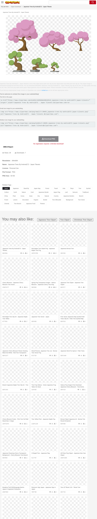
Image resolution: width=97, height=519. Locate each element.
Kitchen (60, 510)
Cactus (24, 498)
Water (76, 498)
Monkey (77, 501)
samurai (75, 192)
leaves (15, 200)
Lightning (55, 498)
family (21, 504)
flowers (42, 203)
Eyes (46, 504)
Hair (60, 504)
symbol (88, 188)
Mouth (74, 504)
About (60, 515)
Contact (78, 515)
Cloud (84, 498)
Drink (23, 510)
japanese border (44, 192)
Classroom (25, 507)
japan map (37, 188)
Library (65, 507)
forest (47, 188)
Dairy (14, 510)
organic (36, 200)
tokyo (72, 188)
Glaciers (46, 498)
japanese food (30, 203)
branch (81, 196)
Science (70, 507)
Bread (78, 510)
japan (6, 188)
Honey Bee (63, 501)
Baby (13, 504)
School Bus (48, 507)
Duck (40, 501)
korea (22, 196)
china (6, 196)
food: (4, 510)
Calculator (90, 507)
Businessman (32, 504)
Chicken (29, 501)
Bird (16, 501)
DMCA (84, 515)
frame (6, 200)
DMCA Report (8, 147)
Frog (58, 501)
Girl (63, 504)
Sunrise (65, 498)
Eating (73, 510)
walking (51, 504)
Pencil (36, 507)
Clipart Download (16, 6)
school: (4, 507)
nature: (4, 498)
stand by (26, 188)
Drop (88, 498)
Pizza (69, 510)
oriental (6, 203)
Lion (73, 501)
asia (64, 188)
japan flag (57, 192)
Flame (40, 498)
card (32, 192)
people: (4, 504)
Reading (31, 507)
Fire (37, 498)
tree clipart (65, 220)
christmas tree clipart (83, 220)
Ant (9, 501)
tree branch (17, 203)
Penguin (90, 501)
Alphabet (84, 507)
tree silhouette (56, 200)
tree (80, 188)
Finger (83, 504)
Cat (24, 501)
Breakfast (9, 510)
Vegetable (54, 510)
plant (14, 196)
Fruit (34, 510)
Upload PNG (91, 515)
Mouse (82, 501)
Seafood (48, 510)
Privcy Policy (71, 515)
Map (54, 507)
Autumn (14, 498)
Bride (17, 504)
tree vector (81, 200)
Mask (9, 504)
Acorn (9, 498)
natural (47, 196)
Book (20, 507)
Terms (65, 515)
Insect (68, 501)
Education (41, 507)
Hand (87, 504)
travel (56, 188)
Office (79, 507)
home (55, 504)
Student (10, 507)
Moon (60, 498)
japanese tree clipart (47, 220)
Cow (33, 501)
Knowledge (59, 507)
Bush (80, 498)
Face (79, 504)
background (69, 200)
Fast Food (28, 510)
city (38, 196)
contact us (44, 90)
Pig (86, 501)
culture (6, 192)
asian (30, 196)
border (45, 200)
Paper (74, 507)
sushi (15, 192)
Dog (37, 501)
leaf (66, 192)
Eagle (44, 501)
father (70, 504)
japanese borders (68, 196)
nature (24, 192)
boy (66, 504)
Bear (12, 501)
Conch (29, 498)
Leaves (19, 498)
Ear (43, 504)
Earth (33, 498)
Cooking (83, 510)
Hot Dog (88, 510)
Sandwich (42, 510)
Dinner (65, 510)
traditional (85, 192)
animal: (4, 501)
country (56, 196)
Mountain (71, 498)
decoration (25, 200)
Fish (54, 501)
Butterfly (20, 501)
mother (26, 504)
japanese (16, 188)
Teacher (15, 507)
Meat (37, 510)
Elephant (49, 501)
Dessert (19, 510)
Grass (50, 498)
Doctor (39, 504)
